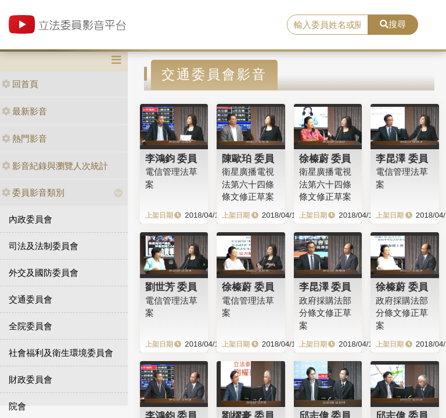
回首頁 (20, 84)
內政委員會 (30, 219)
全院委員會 (30, 326)
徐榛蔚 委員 (325, 158)
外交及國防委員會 (43, 273)
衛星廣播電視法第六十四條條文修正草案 (248, 184)
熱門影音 (24, 138)
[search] (327, 25)
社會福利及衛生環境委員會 (61, 353)
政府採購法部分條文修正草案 (325, 313)
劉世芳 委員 (171, 287)
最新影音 (24, 111)
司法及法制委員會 (43, 246)
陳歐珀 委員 (248, 158)
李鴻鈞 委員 (171, 158)
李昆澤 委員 (402, 158)
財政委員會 (30, 379)
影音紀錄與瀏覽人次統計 (55, 166)
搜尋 (393, 24)
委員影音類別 (33, 192)
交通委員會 (30, 299)
